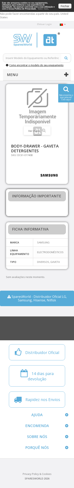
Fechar (65, 6)
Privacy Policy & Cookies (37, 474)
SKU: (14, 155)
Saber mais (43, 9)
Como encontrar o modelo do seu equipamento (35, 65)
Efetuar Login (44, 24)
